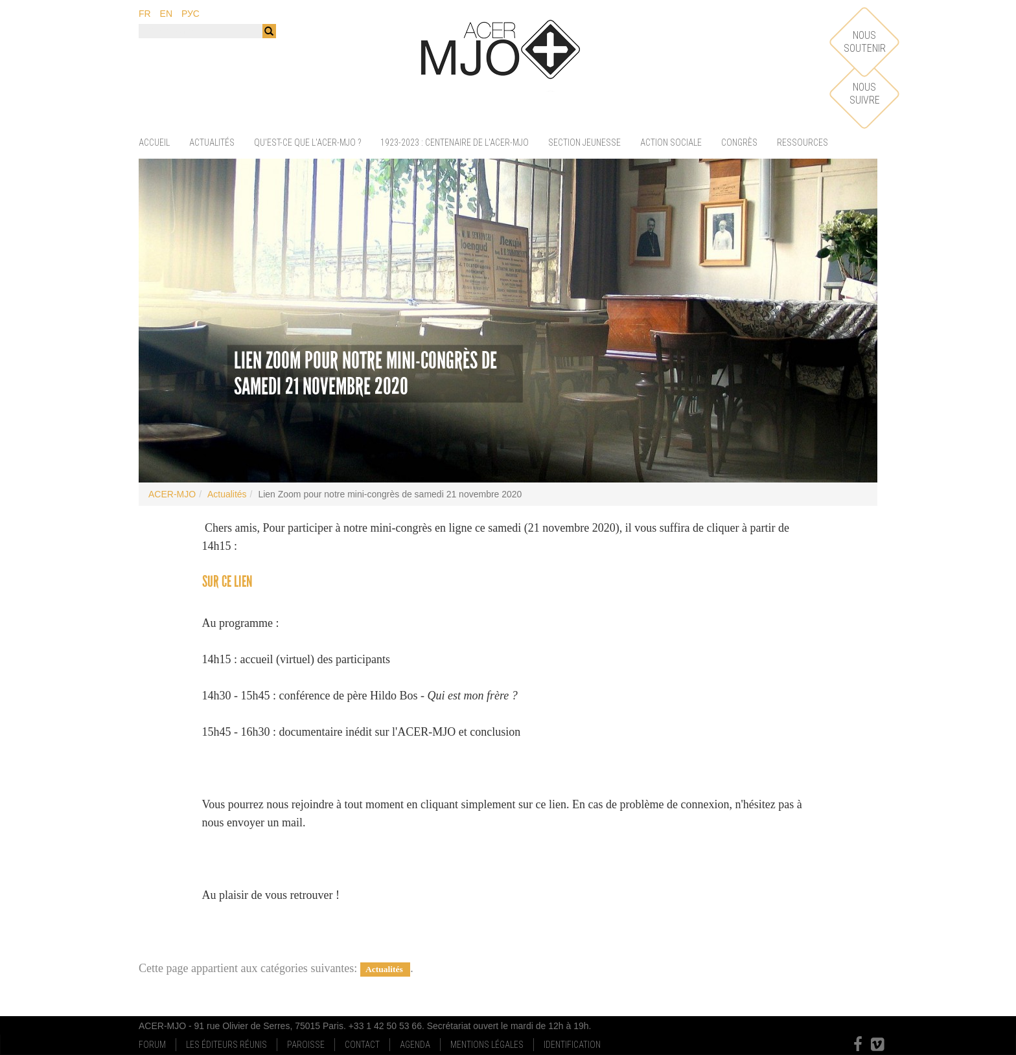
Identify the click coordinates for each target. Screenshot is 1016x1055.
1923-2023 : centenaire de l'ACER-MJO (454, 142)
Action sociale (671, 142)
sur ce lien (227, 581)
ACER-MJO (172, 494)
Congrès (739, 142)
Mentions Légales (487, 1044)
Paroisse (306, 1044)
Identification (572, 1044)
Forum (152, 1044)
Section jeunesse (584, 142)
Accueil (154, 142)
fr (145, 13)
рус (190, 13)
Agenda (415, 1044)
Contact (362, 1044)
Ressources (802, 142)
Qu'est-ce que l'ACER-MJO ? (307, 142)
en (166, 13)
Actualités (212, 142)
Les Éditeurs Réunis (226, 1044)
